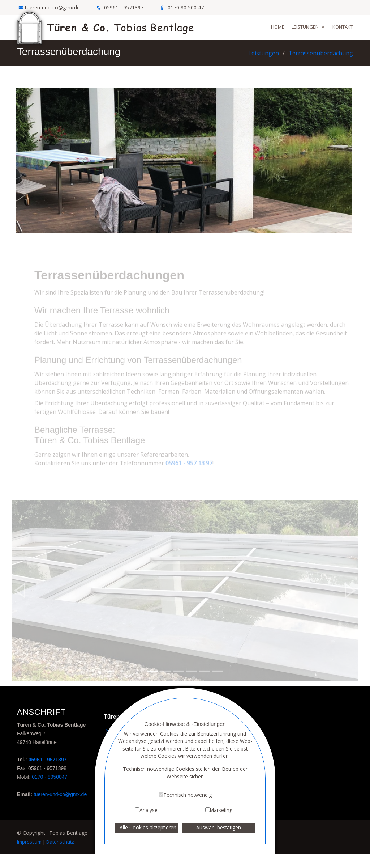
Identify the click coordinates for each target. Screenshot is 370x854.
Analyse (148, 810)
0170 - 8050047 (49, 777)
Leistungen (305, 27)
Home (277, 27)
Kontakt (342, 27)
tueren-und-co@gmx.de (52, 7)
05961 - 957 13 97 (188, 471)
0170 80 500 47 (186, 7)
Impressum (29, 841)
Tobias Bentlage (105, 27)
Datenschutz (60, 841)
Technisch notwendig (187, 794)
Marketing (221, 810)
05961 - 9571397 (123, 7)
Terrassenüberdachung (320, 53)
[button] (20, 598)
